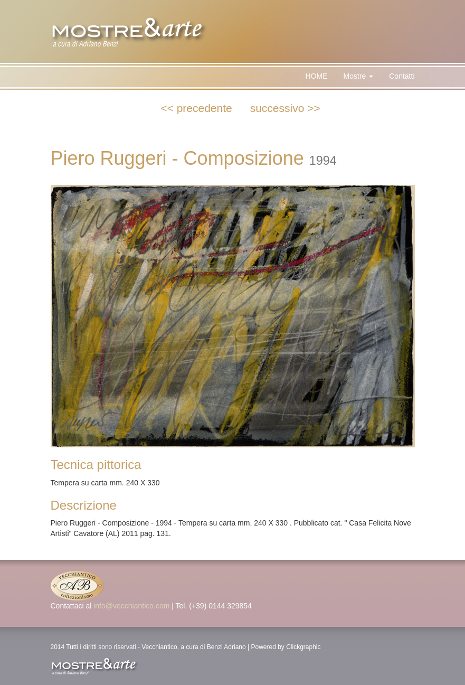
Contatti (401, 76)
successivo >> (285, 108)
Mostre (359, 76)
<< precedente (196, 108)
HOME (317, 76)
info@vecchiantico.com (131, 606)
